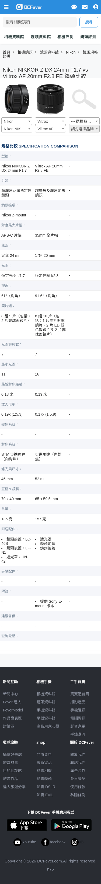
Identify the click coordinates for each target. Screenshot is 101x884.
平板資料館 (46, 718)
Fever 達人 (12, 702)
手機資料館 (46, 710)
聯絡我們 (77, 762)
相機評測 (65, 37)
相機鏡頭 (25, 52)
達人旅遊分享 (14, 787)
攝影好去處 (12, 754)
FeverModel (13, 710)
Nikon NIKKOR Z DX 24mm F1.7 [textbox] (18, 129)
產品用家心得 (48, 726)
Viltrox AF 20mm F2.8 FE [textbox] (51, 129)
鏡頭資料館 (41, 37)
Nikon (71, 52)
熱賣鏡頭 (44, 779)
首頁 (6, 52)
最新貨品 (44, 762)
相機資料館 (14, 37)
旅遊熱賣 (10, 762)
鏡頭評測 (88, 37)
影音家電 (77, 726)
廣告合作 (77, 771)
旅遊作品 (10, 779)
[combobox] (16, 121)
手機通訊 (77, 710)
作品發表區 (12, 718)
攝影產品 (77, 702)
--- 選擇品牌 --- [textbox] (83, 121)
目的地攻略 (12, 771)
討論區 (8, 726)
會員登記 (77, 779)
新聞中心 (10, 694)
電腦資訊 (77, 718)
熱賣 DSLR (46, 787)
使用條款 (77, 787)
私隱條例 (77, 795)
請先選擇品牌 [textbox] (82, 129)
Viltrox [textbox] (42, 121)
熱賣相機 (44, 771)
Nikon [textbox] (8, 121)
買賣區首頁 (79, 694)
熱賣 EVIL (45, 795)
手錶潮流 (77, 734)
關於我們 (77, 754)
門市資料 (44, 754)
